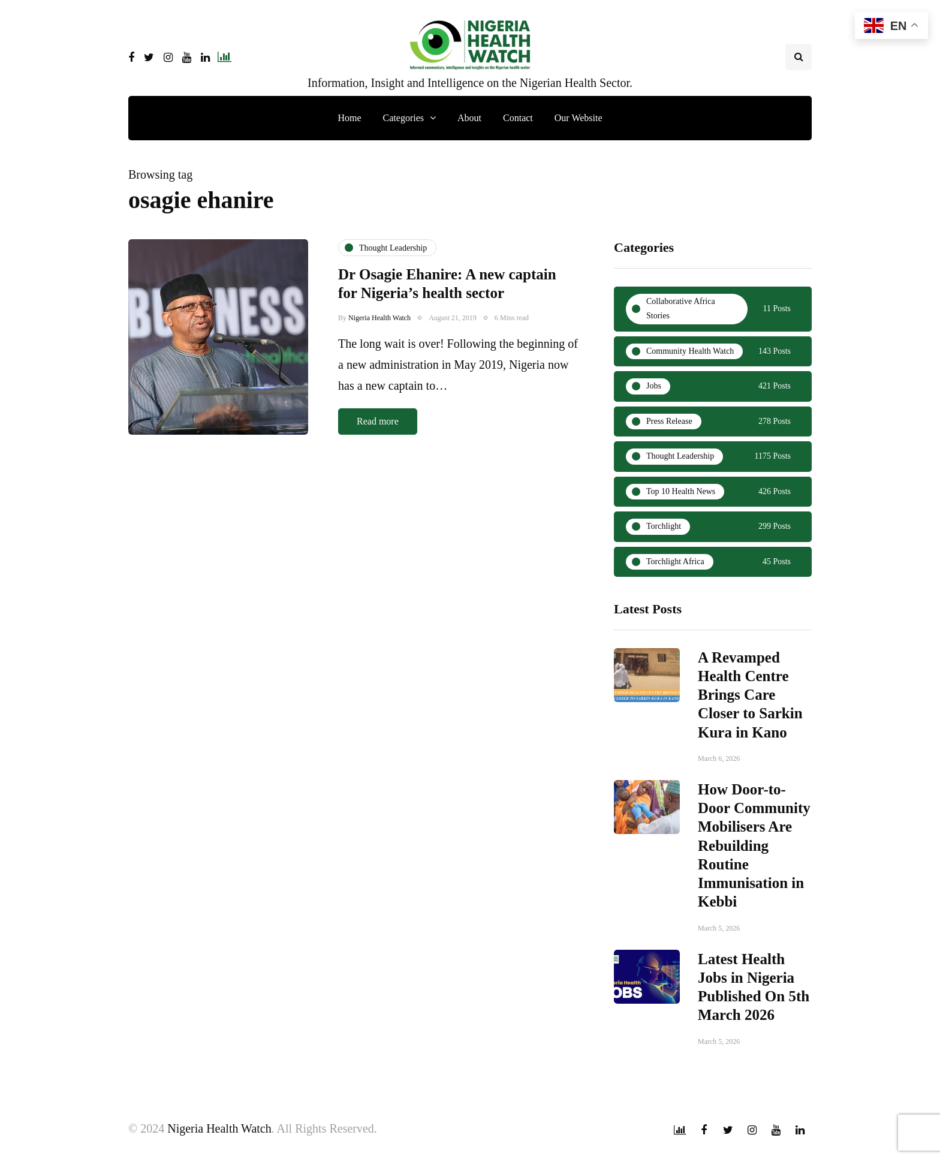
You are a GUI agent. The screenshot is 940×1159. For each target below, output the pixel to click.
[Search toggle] (798, 57)
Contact (518, 118)
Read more (378, 421)
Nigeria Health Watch (379, 318)
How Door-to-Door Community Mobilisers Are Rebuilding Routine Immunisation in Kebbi (754, 849)
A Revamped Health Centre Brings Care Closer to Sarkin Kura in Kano (750, 699)
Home (349, 118)
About (469, 118)
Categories (403, 118)
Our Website (578, 118)
